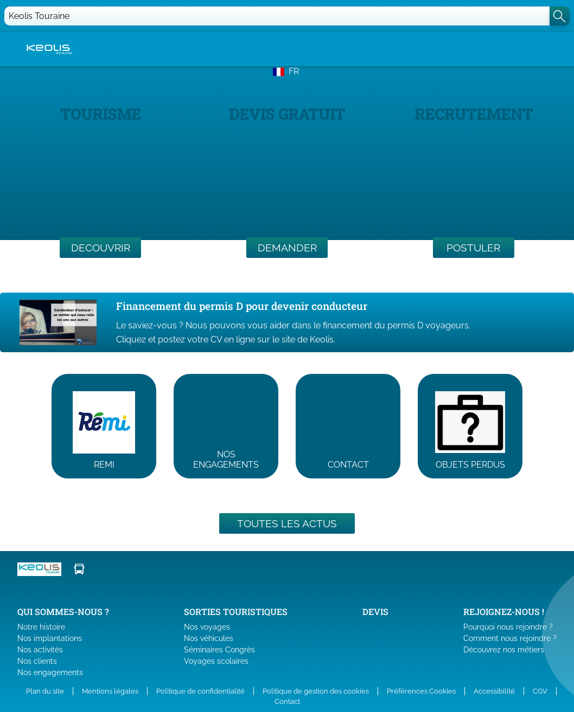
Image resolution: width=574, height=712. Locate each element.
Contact (287, 701)
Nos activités (40, 649)
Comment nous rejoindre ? (510, 638)
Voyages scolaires (216, 661)
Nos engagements (50, 672)
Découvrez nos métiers (503, 649)
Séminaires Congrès (219, 649)
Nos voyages (207, 627)
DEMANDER (287, 248)
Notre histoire (41, 627)
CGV (540, 691)
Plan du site (45, 691)
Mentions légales (110, 691)
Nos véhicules (208, 638)
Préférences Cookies (421, 691)
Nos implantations (49, 638)
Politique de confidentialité (200, 691)
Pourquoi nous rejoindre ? (508, 627)
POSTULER (473, 248)
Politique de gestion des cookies (316, 691)
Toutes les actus (287, 523)
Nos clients (37, 661)
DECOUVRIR (100, 248)
